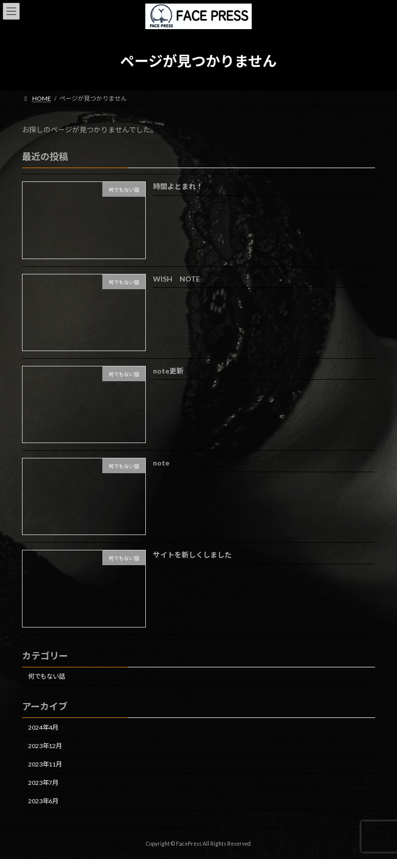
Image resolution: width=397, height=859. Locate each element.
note (161, 462)
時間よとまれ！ (178, 186)
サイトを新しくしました (192, 554)
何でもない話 (46, 676)
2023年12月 (45, 746)
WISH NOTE (176, 278)
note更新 (168, 370)
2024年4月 (43, 727)
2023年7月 (43, 782)
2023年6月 (43, 801)
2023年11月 (45, 764)
